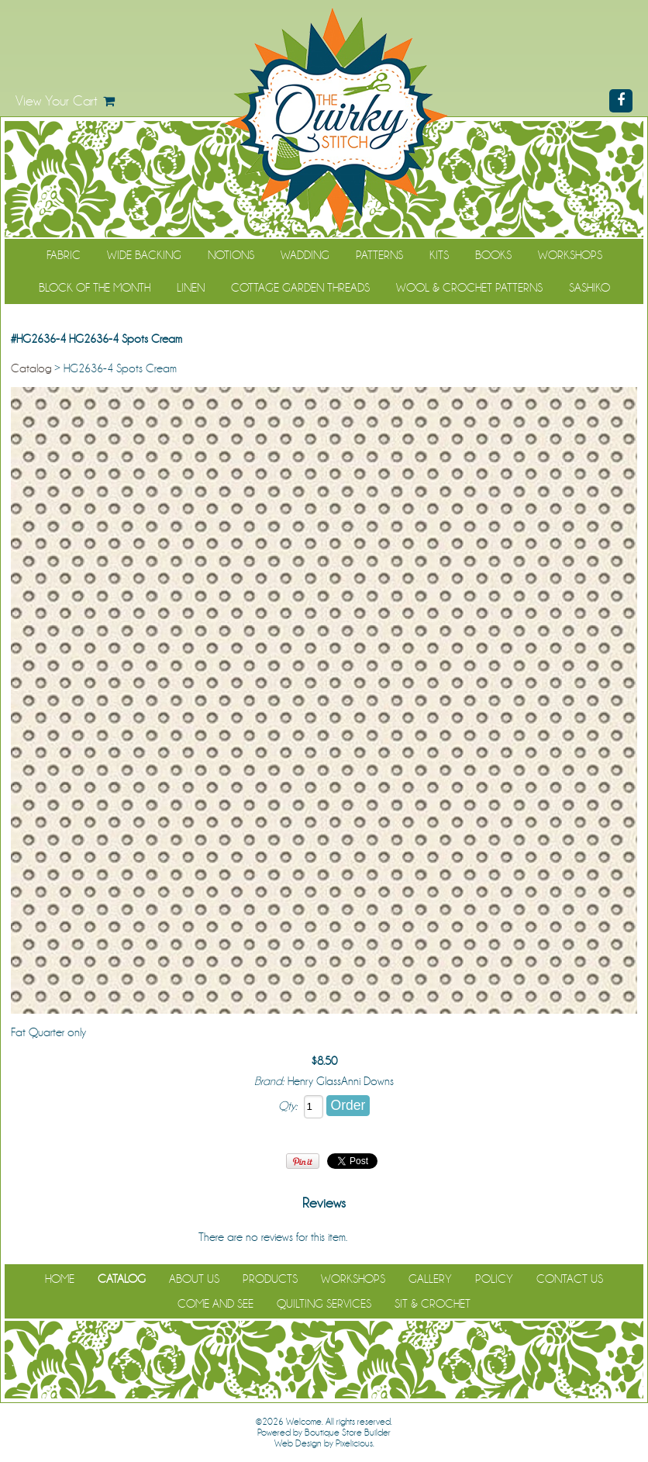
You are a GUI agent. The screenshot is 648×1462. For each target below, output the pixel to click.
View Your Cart (57, 101)
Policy (494, 1279)
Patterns (379, 255)
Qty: (287, 1106)
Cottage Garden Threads (300, 288)
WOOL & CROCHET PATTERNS (469, 288)
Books (493, 255)
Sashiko (589, 288)
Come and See (215, 1304)
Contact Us (569, 1279)
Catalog (31, 368)
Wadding (305, 255)
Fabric (64, 255)
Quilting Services (324, 1304)
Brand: (269, 1081)
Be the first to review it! (400, 1237)
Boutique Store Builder (348, 1432)
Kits (439, 255)
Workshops (570, 255)
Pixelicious (354, 1443)
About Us (194, 1279)
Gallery (430, 1279)
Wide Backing (144, 255)
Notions (231, 255)
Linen (191, 288)
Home (59, 1279)
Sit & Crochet (432, 1304)
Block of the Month (94, 288)
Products (270, 1279)
